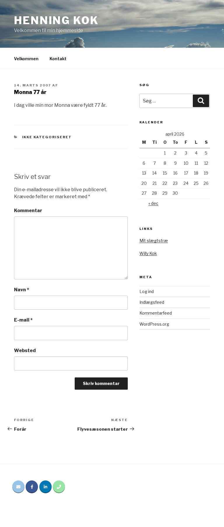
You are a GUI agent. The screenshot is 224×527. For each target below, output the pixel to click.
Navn (21, 289)
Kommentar (28, 210)
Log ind (146, 291)
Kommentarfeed (155, 312)
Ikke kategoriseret (47, 137)
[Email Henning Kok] (18, 486)
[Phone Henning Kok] (59, 486)
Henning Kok (56, 20)
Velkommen (26, 58)
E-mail (23, 320)
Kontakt (58, 58)
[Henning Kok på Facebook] (32, 486)
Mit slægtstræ (153, 240)
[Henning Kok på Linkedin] (45, 486)
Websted (25, 350)
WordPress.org (154, 324)
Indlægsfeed (151, 302)
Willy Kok (148, 253)
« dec (153, 203)
